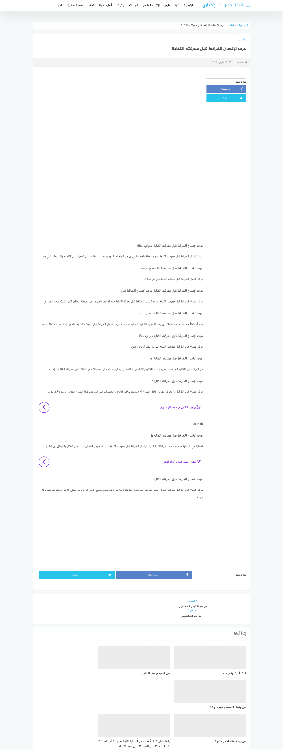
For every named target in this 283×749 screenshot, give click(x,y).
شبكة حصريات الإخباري (223, 5)
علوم (167, 5)
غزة (177, 5)
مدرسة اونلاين (75, 5)
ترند (242, 40)
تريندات (133, 5)
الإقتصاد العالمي (151, 5)
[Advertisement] (120, 102)
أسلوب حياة (105, 5)
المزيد (59, 5)
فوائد (91, 5)
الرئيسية (188, 5)
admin (242, 62)
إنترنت (120, 5)
